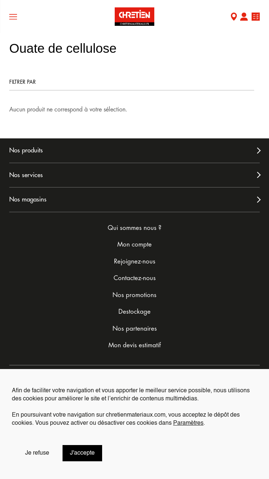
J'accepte (82, 453)
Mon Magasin (234, 17)
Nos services (26, 175)
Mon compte (244, 17)
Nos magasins (28, 199)
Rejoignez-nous (134, 261)
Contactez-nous (135, 278)
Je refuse (37, 453)
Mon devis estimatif (134, 345)
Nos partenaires (134, 328)
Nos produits (26, 150)
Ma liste (256, 17)
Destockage (134, 312)
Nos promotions (134, 295)
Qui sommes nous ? (134, 228)
